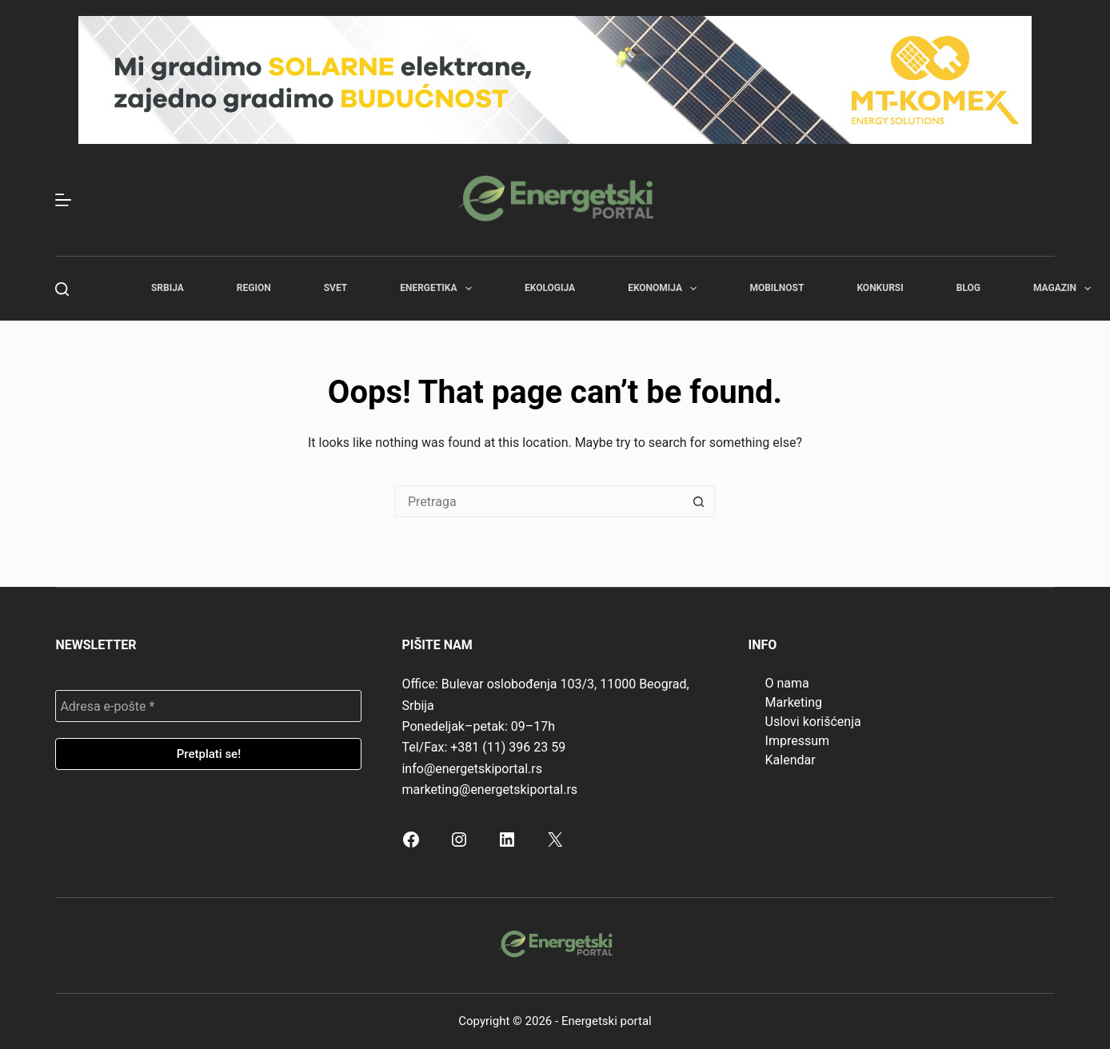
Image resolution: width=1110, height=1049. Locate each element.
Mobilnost (776, 287)
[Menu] (63, 200)
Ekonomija (665, 288)
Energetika (439, 288)
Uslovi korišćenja (813, 721)
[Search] (62, 289)
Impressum (797, 740)
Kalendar (790, 760)
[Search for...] (539, 501)
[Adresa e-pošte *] (208, 706)
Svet (336, 287)
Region (254, 287)
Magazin (1065, 288)
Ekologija (550, 287)
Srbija (167, 287)
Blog (968, 287)
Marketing (793, 702)
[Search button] (699, 501)
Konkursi (879, 287)
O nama (787, 683)
